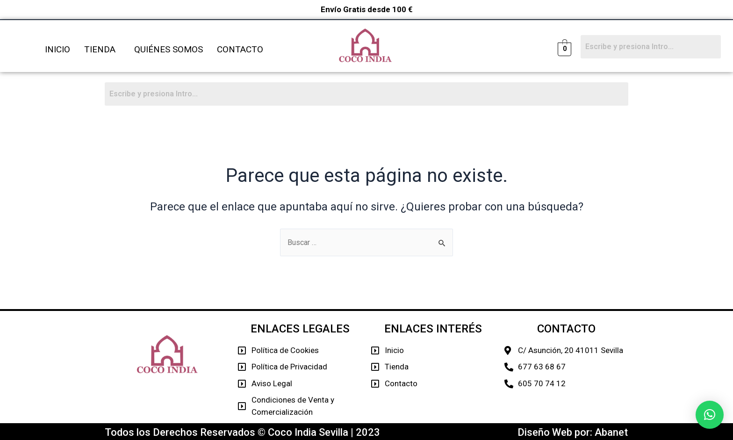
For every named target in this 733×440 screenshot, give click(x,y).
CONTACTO (240, 49)
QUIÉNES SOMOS (168, 49)
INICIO (57, 49)
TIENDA (99, 49)
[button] (710, 415)
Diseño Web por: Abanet (572, 432)
